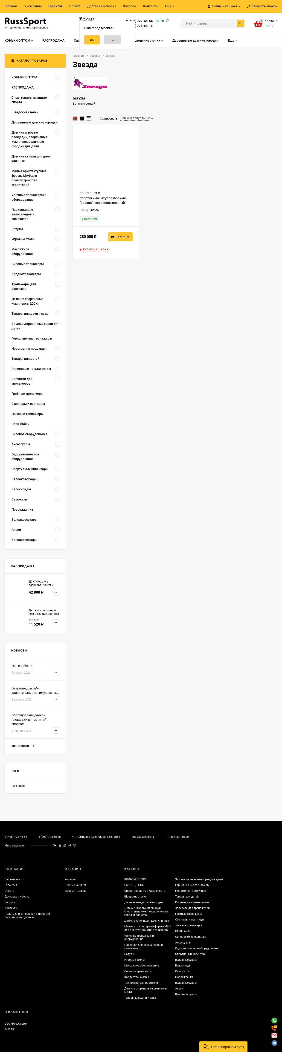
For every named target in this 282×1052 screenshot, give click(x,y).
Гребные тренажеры (188, 913)
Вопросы (130, 6)
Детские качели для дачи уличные (146, 920)
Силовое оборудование (190, 936)
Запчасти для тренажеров (192, 908)
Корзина (70, 879)
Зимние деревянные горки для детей (199, 879)
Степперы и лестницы (189, 919)
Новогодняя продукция (190, 890)
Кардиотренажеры (136, 977)
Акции (179, 988)
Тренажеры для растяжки (141, 982)
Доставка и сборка (101, 6)
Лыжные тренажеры (188, 925)
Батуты (79, 98)
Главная (10, 6)
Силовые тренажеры (137, 971)
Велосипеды (183, 965)
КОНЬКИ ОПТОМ (135, 879)
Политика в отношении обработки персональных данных (27, 915)
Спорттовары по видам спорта (144, 890)
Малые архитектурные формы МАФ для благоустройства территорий (147, 928)
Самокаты (182, 971)
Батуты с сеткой (84, 103)
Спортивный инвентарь (190, 954)
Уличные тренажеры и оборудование (139, 937)
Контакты (150, 6)
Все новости (23, 746)
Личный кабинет (75, 885)
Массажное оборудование (141, 965)
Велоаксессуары (186, 959)
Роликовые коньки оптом (192, 902)
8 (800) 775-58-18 (139, 26)
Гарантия (55, 6)
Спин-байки (182, 931)
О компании (32, 6)
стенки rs (19, 785)
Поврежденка (184, 977)
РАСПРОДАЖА (134, 885)
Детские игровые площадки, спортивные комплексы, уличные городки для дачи (146, 911)
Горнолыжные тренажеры (192, 885)
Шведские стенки (135, 896)
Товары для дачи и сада (140, 997)
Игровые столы (134, 959)
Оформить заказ (75, 890)
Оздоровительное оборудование (196, 948)
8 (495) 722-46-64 (139, 21)
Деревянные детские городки (143, 902)
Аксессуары (183, 942)
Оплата (75, 6)
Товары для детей (187, 896)
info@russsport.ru (143, 836)
